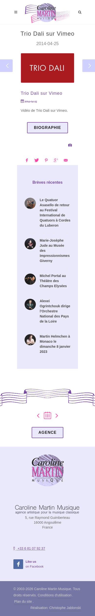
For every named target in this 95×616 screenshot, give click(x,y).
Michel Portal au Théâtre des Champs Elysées (53, 281)
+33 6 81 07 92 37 (29, 548)
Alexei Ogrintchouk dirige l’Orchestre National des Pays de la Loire (55, 311)
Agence (47, 432)
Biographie (47, 128)
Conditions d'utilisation (55, 595)
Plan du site (23, 601)
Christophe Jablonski (65, 608)
